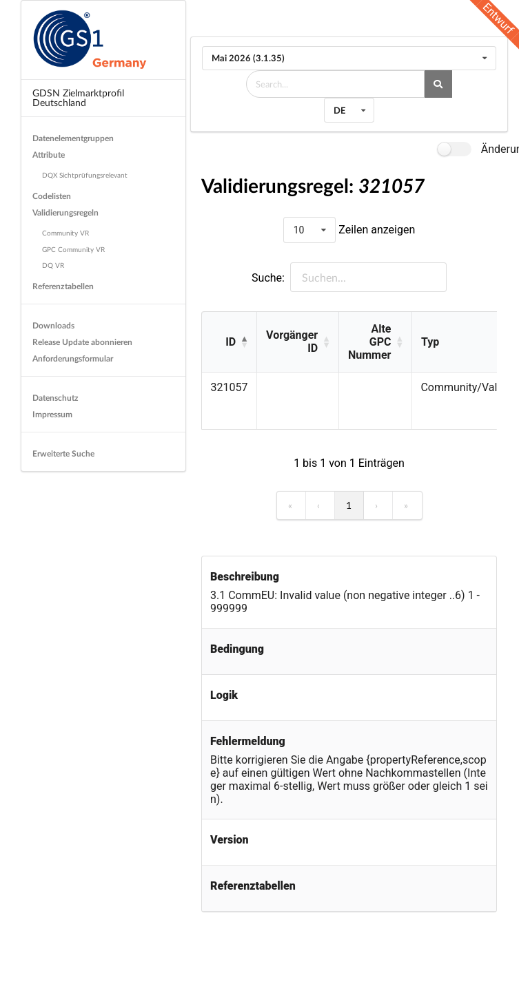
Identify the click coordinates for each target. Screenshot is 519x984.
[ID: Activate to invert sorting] (229, 342)
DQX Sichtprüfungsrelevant (85, 175)
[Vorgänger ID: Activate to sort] (297, 342)
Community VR (65, 233)
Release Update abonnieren (82, 342)
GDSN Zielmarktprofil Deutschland (78, 97)
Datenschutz (55, 397)
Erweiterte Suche (63, 453)
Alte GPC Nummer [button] (369, 342)
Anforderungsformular (72, 358)
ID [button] (230, 341)
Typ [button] (430, 341)
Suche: (268, 277)
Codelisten (51, 196)
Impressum (52, 414)
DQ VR (53, 265)
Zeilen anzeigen (375, 229)
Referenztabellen (63, 286)
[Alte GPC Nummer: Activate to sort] (374, 342)
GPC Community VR (73, 249)
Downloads (53, 325)
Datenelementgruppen (73, 138)
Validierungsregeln (65, 212)
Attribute (48, 154)
